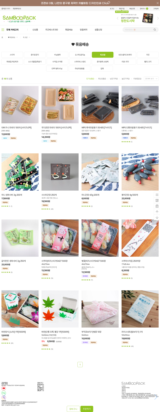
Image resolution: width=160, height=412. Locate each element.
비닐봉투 (57, 55)
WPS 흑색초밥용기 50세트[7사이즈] (97, 127)
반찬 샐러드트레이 (125, 55)
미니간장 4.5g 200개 (90, 195)
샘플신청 (98, 29)
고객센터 (156, 9)
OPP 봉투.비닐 (57, 68)
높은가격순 (126, 79)
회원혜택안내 (17, 9)
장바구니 (144, 9)
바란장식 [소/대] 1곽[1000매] (13, 332)
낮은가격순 (114, 79)
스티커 (12, 55)
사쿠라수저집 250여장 (131, 261)
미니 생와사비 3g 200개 (11, 195)
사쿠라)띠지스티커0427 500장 (55, 261)
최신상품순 (102, 79)
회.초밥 (25, 37)
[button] (117, 18)
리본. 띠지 (125, 62)
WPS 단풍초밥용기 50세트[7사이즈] (137, 127)
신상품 (35, 29)
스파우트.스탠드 (80, 62)
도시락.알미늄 (80, 55)
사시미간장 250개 (49, 195)
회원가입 (121, 9)
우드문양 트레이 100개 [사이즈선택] (56, 127)
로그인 (112, 9)
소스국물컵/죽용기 (35, 62)
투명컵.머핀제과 (12, 62)
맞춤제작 (83, 29)
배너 (80, 3)
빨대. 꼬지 (147, 62)
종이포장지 (35, 55)
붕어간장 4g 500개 (130, 195)
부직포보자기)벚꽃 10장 (91, 332)
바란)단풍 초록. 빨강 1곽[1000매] (55, 332)
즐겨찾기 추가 (5, 9)
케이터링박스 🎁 (130, 30)
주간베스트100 (51, 29)
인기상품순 (90, 79)
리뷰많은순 (137, 79)
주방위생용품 (79, 68)
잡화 (102, 68)
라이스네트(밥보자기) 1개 (132, 332)
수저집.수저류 (57, 62)
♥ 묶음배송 (11, 37)
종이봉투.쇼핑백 (102, 62)
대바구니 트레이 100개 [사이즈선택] (16, 127)
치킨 (147, 55)
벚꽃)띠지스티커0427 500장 (94, 261)
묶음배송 (69, 29)
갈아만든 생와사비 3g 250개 (13, 261)
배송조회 (132, 9)
